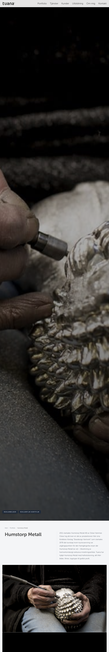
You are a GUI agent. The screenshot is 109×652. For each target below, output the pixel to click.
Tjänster (54, 3)
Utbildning (77, 3)
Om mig (90, 3)
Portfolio (42, 3)
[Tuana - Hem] (9, 3)
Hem (6, 528)
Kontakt (102, 3)
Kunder (65, 3)
